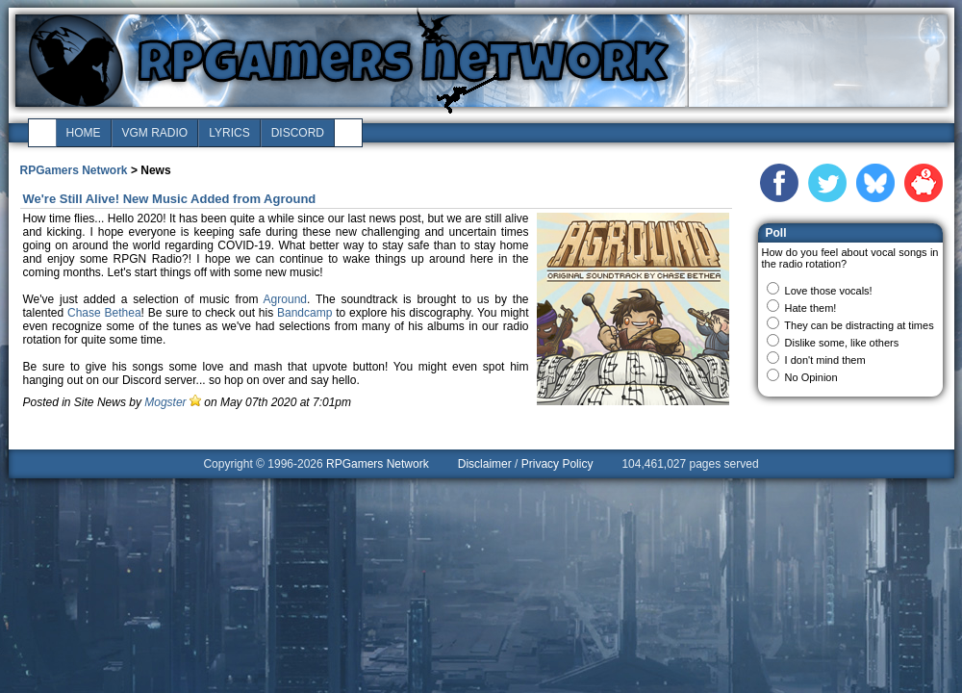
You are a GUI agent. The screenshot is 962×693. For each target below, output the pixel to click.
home (83, 133)
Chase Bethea (104, 313)
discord (297, 133)
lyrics (229, 133)
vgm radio (155, 133)
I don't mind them (825, 360)
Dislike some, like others (842, 342)
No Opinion (811, 377)
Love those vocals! (829, 290)
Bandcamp (304, 313)
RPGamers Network (74, 170)
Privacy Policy (557, 464)
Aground (285, 299)
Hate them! (811, 308)
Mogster (165, 402)
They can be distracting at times (858, 325)
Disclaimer (485, 464)
